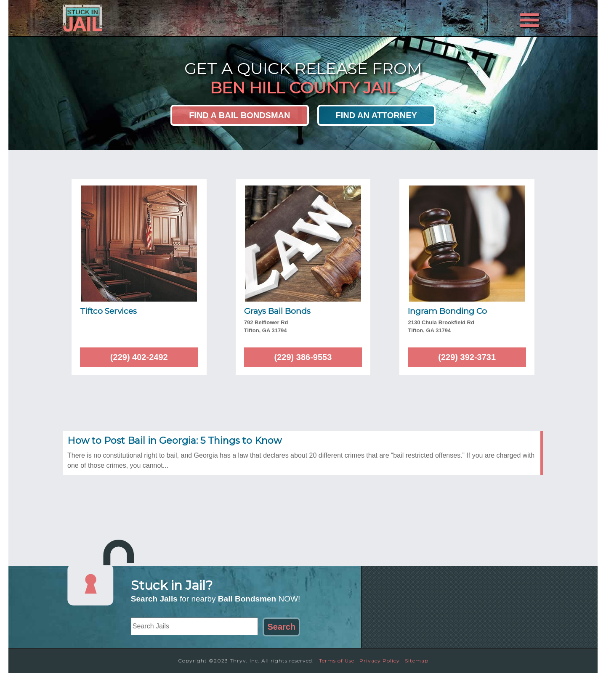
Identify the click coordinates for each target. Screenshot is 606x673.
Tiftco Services (108, 311)
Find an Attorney (376, 115)
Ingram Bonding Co (447, 311)
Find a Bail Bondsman (239, 115)
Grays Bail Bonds (277, 311)
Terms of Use (336, 660)
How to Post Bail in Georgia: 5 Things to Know (174, 440)
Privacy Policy (379, 660)
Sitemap (416, 660)
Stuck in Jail (139, 18)
